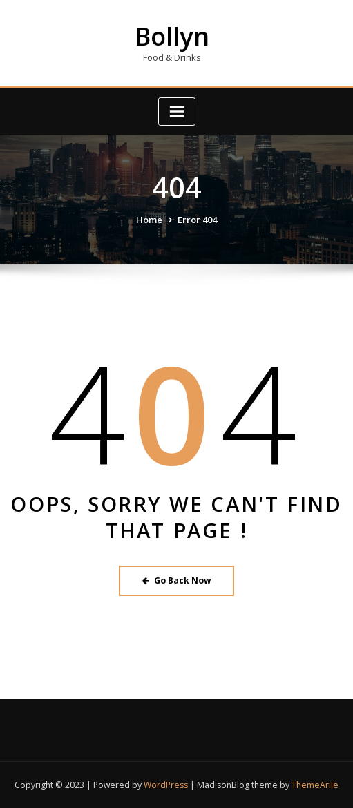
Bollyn (172, 36)
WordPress (166, 785)
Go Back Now (176, 580)
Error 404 (197, 219)
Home (149, 219)
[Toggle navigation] (176, 111)
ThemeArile (315, 785)
